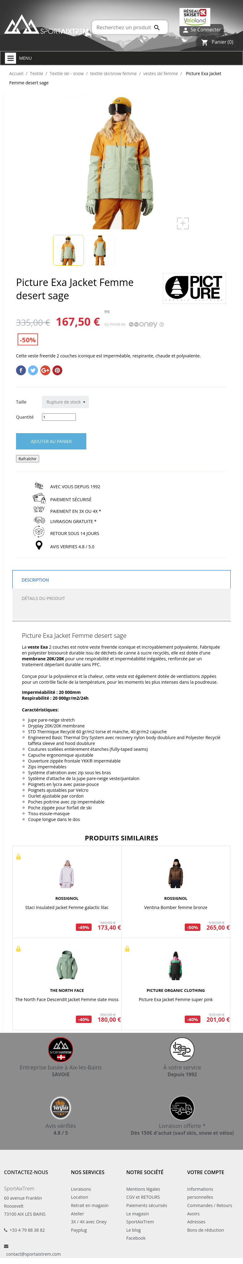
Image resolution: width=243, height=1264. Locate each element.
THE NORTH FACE (67, 990)
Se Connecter (201, 30)
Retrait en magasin (90, 1205)
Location (79, 1197)
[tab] (121, 613)
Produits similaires (121, 837)
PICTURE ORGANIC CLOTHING (176, 990)
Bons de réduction (205, 1230)
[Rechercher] (130, 27)
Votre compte (205, 1172)
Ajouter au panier (51, 441)
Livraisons (81, 1189)
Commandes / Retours (209, 1205)
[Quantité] (59, 417)
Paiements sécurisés (146, 1205)
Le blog (133, 1230)
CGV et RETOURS (143, 1197)
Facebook (136, 1238)
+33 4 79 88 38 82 (27, 1230)
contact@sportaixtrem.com (33, 1254)
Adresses (196, 1222)
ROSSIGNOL (66, 898)
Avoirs (193, 1214)
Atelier (77, 1214)
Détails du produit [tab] (43, 598)
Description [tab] (35, 580)
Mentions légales (143, 1189)
